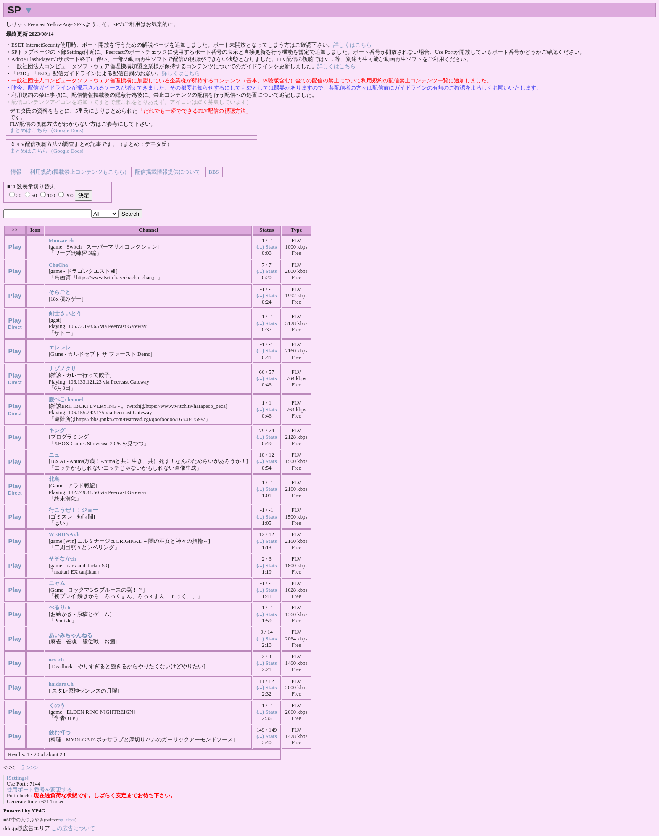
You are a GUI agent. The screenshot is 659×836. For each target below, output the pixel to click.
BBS (214, 172)
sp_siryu (67, 819)
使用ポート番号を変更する (39, 790)
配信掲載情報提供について (167, 172)
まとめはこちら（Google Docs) (46, 130)
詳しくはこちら (352, 45)
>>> (32, 767)
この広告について (73, 828)
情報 (16, 172)
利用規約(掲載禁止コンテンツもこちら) (78, 172)
